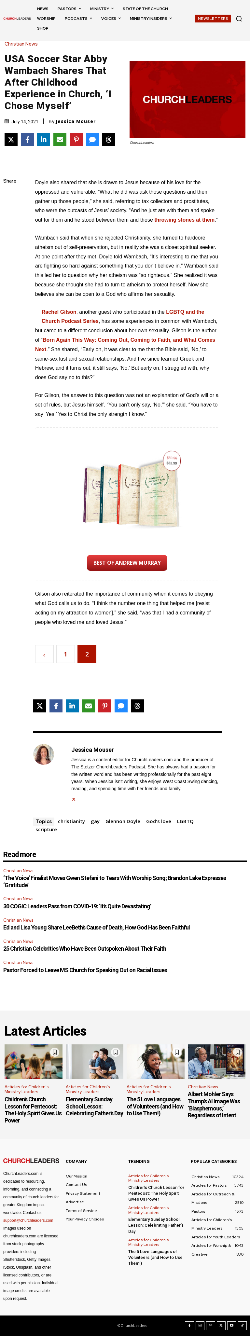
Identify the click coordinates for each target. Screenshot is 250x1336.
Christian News (23, 44)
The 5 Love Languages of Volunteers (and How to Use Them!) (155, 1106)
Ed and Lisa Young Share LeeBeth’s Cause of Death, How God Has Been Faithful (96, 927)
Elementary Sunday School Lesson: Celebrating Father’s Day (94, 1106)
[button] (239, 18)
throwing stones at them (184, 220)
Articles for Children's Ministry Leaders (27, 1089)
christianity (71, 821)
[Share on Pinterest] (76, 139)
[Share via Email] (59, 139)
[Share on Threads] (108, 139)
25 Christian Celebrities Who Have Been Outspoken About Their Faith (84, 948)
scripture (46, 829)
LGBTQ (185, 821)
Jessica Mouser (76, 121)
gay (95, 821)
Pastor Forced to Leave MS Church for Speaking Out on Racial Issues (85, 970)
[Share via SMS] (92, 139)
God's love (158, 821)
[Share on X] (11, 139)
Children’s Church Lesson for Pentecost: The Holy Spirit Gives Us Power (33, 1110)
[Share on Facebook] (27, 139)
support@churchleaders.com (28, 1220)
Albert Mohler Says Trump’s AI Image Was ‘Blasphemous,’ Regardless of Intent (214, 1105)
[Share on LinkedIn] (43, 139)
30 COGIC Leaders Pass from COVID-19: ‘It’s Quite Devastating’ (77, 906)
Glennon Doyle (122, 821)
